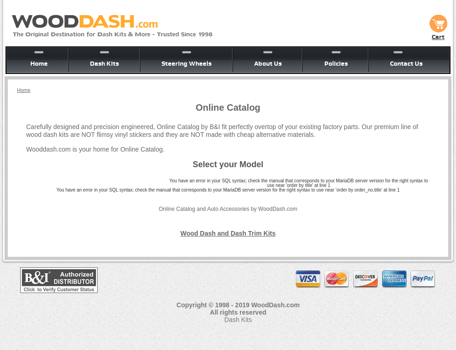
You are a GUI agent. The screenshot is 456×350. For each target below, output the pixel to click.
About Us (268, 63)
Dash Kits (104, 63)
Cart (438, 33)
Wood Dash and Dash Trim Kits (227, 233)
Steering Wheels (186, 63)
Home (39, 63)
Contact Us (406, 63)
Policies (336, 63)
